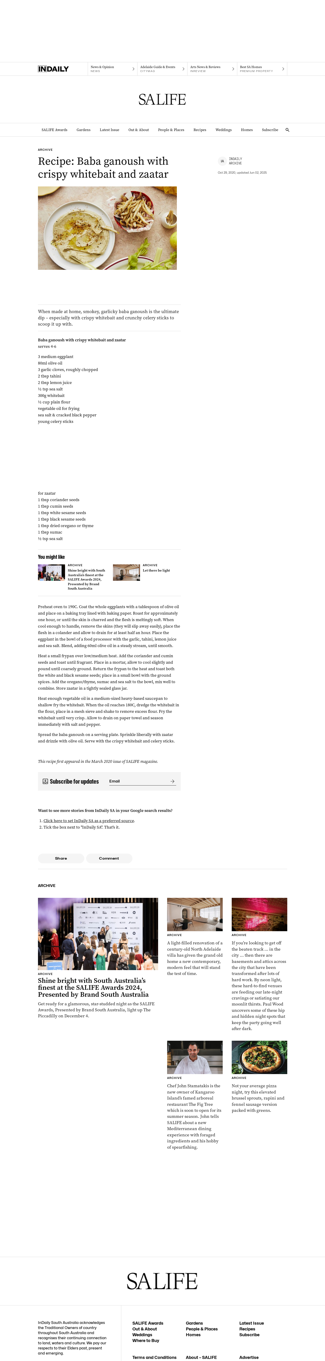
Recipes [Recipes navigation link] (200, 129)
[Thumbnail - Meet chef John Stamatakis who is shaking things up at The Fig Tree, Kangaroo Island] (195, 1095)
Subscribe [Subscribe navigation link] (270, 129)
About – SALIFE (201, 1357)
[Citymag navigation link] (162, 69)
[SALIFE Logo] (162, 99)
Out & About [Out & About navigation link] (138, 129)
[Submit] (171, 781)
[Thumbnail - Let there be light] (147, 572)
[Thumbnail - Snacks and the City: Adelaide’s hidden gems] (259, 965)
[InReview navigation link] (212, 69)
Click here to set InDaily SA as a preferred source (89, 821)
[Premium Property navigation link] (262, 69)
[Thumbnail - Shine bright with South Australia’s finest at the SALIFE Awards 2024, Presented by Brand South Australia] (72, 578)
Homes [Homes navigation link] (247, 129)
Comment (109, 858)
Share (61, 858)
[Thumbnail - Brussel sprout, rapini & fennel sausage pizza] (259, 1077)
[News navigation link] (113, 69)
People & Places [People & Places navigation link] (171, 129)
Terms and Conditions (154, 1357)
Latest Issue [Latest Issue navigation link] (109, 129)
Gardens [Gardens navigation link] (84, 129)
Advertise (249, 1357)
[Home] (63, 69)
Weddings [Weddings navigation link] (224, 129)
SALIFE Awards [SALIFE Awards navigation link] (54, 129)
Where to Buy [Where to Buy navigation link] (145, 1340)
